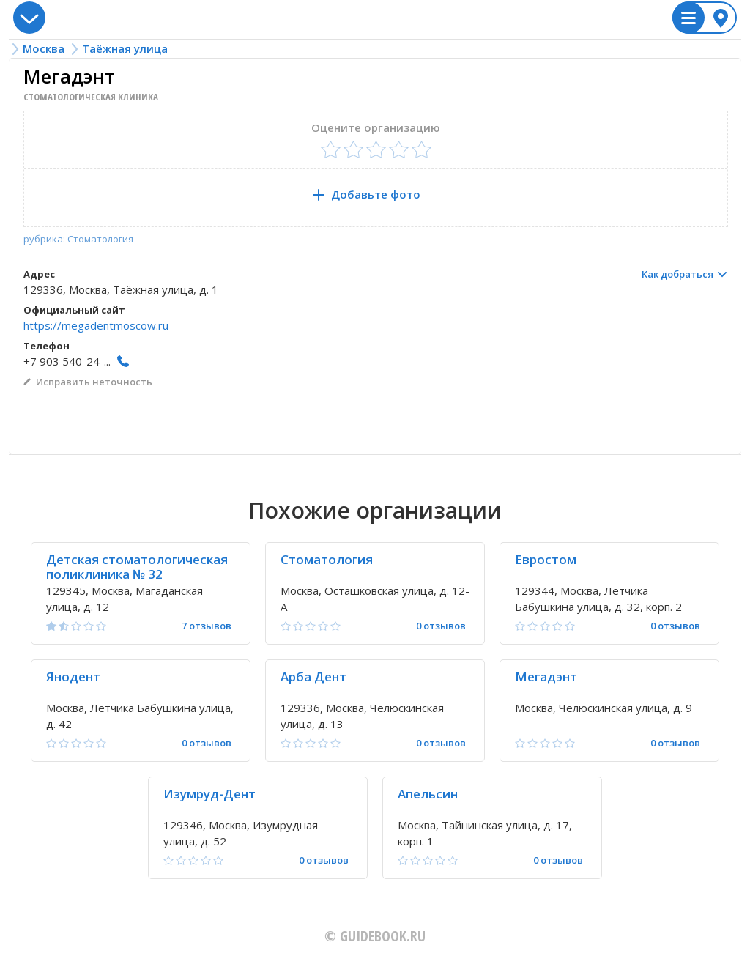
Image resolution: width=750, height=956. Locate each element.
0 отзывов (441, 625)
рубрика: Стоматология (78, 239)
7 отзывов (206, 625)
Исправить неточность (94, 382)
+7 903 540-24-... (67, 361)
